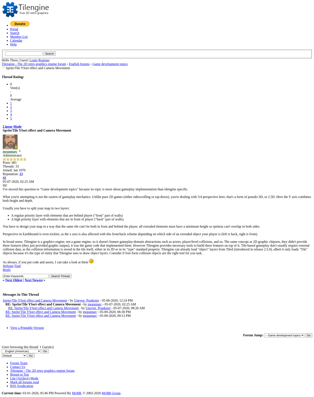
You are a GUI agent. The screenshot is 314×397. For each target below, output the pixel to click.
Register (43, 60)
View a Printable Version (27, 328)
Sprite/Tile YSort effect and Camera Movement (35, 300)
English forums (79, 64)
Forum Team (18, 363)
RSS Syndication (21, 386)
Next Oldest (13, 280)
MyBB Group (111, 393)
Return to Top (19, 374)
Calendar (16, 40)
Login (33, 60)
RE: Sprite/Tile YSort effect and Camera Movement (43, 308)
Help (13, 44)
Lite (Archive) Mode (24, 378)
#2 (4, 178)
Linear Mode (12, 126)
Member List (19, 36)
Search (14, 33)
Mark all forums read (24, 382)
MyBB (76, 393)
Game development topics (110, 64)
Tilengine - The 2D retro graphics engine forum (34, 64)
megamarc (95, 304)
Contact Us (17, 367)
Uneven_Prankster (86, 300)
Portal (14, 29)
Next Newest (34, 280)
